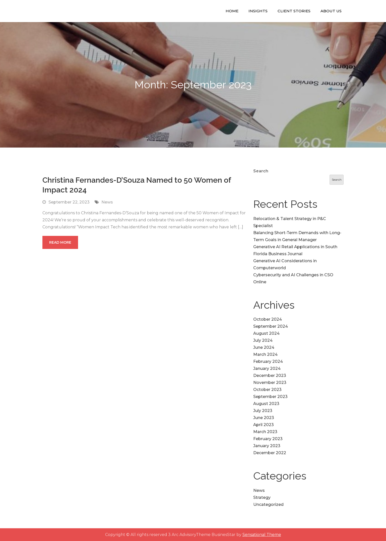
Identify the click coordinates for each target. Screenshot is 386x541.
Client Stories (294, 11)
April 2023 (263, 424)
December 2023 (269, 375)
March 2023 (265, 431)
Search (260, 171)
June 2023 (263, 417)
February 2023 (268, 438)
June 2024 (263, 347)
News (107, 202)
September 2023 (270, 396)
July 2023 (262, 410)
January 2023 (266, 445)
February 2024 (268, 361)
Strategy (262, 497)
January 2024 (267, 368)
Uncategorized (268, 504)
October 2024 (267, 319)
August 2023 (266, 403)
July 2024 (263, 340)
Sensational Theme (261, 534)
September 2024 (270, 326)
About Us (331, 11)
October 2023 (267, 389)
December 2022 (269, 452)
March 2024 (265, 354)
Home (232, 11)
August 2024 (266, 333)
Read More (60, 242)
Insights (258, 11)
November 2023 (269, 382)
